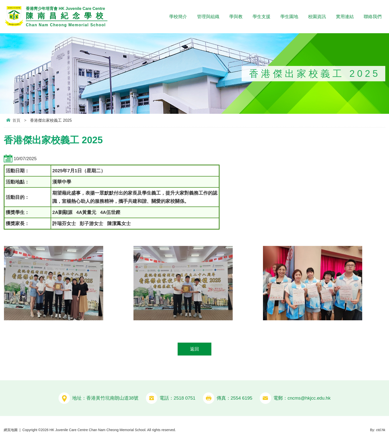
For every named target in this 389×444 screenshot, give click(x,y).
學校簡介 (178, 16)
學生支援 (261, 16)
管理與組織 (208, 16)
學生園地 (289, 16)
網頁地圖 (11, 430)
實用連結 (345, 16)
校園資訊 (317, 16)
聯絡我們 (373, 16)
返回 (194, 349)
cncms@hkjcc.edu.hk (309, 398)
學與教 (236, 16)
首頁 (16, 120)
